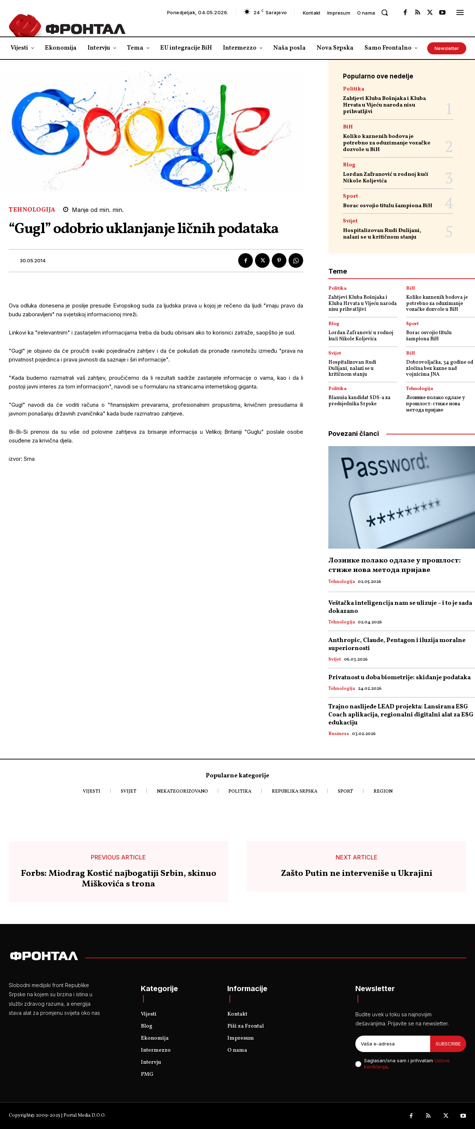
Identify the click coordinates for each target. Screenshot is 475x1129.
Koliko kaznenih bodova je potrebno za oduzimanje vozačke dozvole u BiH (386, 143)
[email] (392, 1044)
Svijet (350, 221)
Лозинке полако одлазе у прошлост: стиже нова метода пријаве (435, 404)
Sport (350, 196)
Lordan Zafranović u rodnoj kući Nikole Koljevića (385, 178)
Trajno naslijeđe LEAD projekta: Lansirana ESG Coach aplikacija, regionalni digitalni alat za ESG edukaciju (401, 715)
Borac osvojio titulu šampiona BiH (387, 206)
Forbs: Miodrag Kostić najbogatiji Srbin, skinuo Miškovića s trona (118, 879)
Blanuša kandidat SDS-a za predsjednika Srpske (359, 400)
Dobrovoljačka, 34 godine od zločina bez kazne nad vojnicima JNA (439, 368)
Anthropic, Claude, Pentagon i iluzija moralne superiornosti (397, 644)
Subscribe (448, 1044)
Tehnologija (32, 210)
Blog (349, 165)
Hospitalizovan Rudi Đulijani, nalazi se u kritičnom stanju (382, 234)
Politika (353, 89)
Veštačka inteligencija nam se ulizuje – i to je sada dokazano (400, 607)
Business (338, 734)
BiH (348, 127)
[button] (384, 12)
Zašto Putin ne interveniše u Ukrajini (356, 874)
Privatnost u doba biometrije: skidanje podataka (399, 677)
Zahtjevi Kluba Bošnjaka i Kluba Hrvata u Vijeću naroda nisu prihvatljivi (384, 105)
